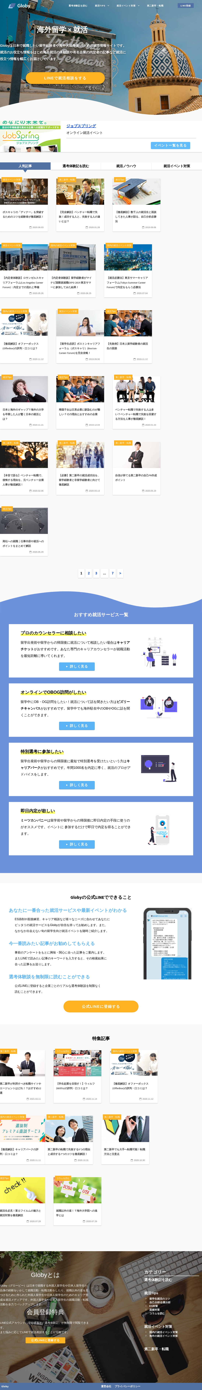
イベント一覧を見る (170, 145)
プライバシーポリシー (127, 1386)
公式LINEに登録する (101, 1006)
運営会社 (106, 1386)
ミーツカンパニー (34, 820)
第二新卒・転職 (155, 5)
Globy (5, 1386)
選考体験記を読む (78, 5)
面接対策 (154, 1309)
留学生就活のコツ (159, 1298)
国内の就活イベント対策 (163, 1332)
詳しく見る (79, 666)
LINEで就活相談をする (65, 78)
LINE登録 (185, 5)
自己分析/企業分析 (160, 1302)
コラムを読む (157, 1313)
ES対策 (153, 1306)
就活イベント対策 (126, 5)
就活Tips (100, 5)
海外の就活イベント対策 (163, 1335)
